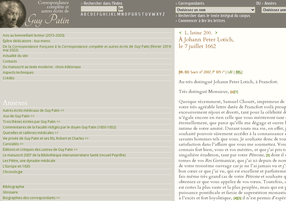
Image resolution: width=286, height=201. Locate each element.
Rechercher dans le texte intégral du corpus (214, 15)
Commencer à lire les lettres (201, 20)
